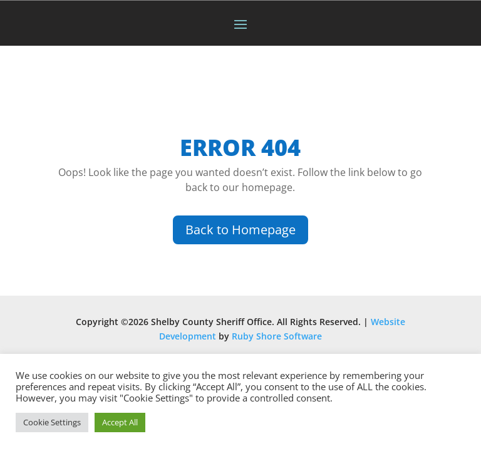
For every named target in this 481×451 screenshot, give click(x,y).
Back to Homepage (240, 229)
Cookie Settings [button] (52, 422)
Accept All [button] (120, 422)
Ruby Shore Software (277, 336)
